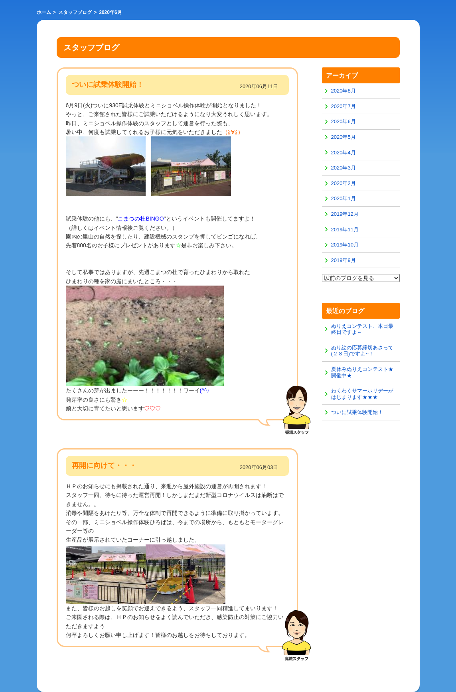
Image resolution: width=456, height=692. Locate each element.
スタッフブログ (75, 12)
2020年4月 (343, 153)
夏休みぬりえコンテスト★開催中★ (362, 372)
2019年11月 (345, 230)
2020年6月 (343, 121)
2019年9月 (343, 260)
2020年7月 (343, 106)
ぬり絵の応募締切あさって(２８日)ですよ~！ (362, 351)
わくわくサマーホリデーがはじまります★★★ (362, 394)
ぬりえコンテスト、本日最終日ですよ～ (362, 329)
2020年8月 (343, 91)
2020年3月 (343, 168)
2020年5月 (343, 137)
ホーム (44, 12)
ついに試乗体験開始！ (357, 412)
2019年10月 (345, 245)
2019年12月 (345, 214)
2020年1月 (343, 198)
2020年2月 (343, 183)
